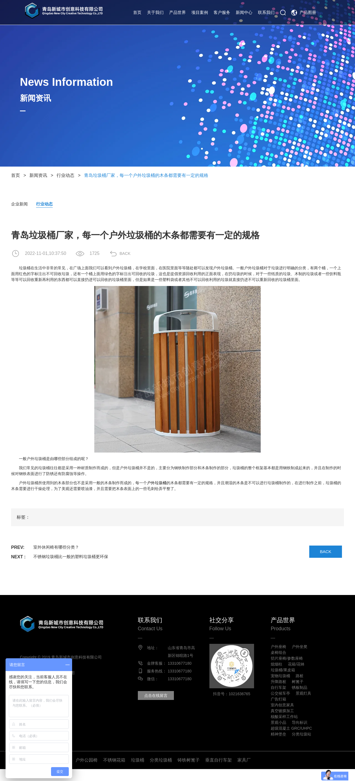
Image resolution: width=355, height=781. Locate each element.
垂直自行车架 (218, 772)
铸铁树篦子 (189, 772)
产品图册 (308, 12)
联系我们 (266, 12)
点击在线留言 (161, 703)
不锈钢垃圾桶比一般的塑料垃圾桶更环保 (73, 557)
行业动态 (65, 175)
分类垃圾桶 (161, 772)
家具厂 (244, 772)
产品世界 (177, 12)
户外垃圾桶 (156, 483)
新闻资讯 (38, 175)
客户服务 (222, 12)
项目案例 (199, 12)
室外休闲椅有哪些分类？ (57, 547)
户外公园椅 (86, 772)
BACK (129, 253)
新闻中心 (244, 12)
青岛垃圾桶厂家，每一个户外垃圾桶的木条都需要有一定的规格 (146, 175)
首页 (137, 12)
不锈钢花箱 (114, 772)
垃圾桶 (137, 772)
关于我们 (155, 12)
